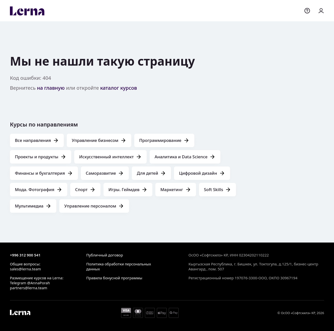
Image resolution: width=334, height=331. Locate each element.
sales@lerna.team (25, 268)
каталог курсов (118, 87)
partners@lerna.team (28, 287)
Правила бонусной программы (114, 277)
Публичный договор (104, 254)
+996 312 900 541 (25, 254)
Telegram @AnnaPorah (30, 282)
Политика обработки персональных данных (118, 266)
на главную (51, 87)
